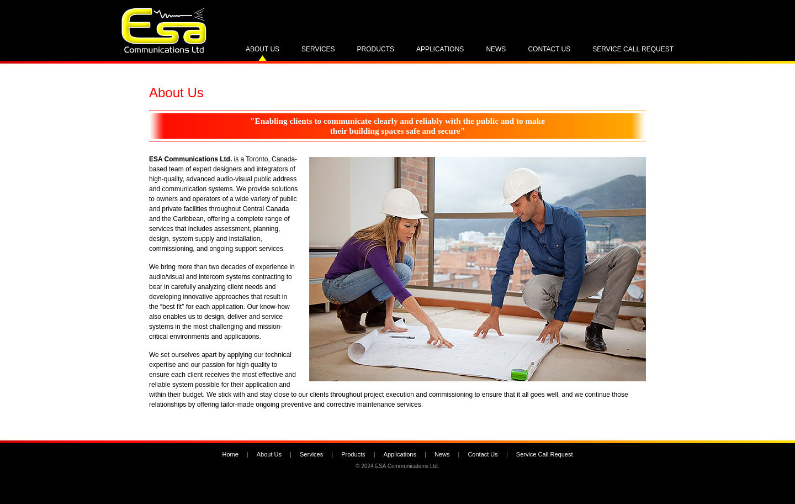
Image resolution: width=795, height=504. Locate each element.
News (496, 49)
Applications (440, 49)
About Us (262, 49)
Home (230, 454)
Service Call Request (633, 49)
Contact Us (549, 49)
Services (318, 49)
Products (375, 49)
